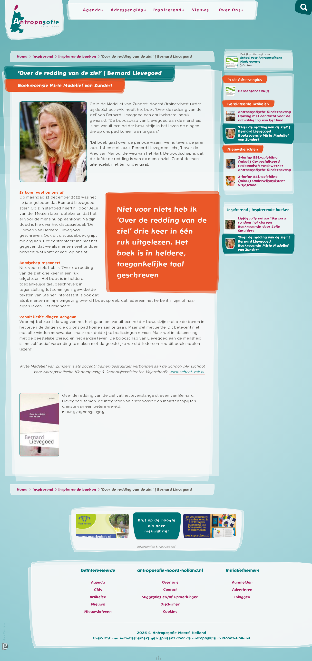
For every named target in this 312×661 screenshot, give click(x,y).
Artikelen (98, 597)
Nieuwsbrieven (98, 612)
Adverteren (242, 590)
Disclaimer (170, 604)
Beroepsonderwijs (247, 91)
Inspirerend (167, 10)
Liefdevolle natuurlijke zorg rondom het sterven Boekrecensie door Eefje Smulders (255, 224)
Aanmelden (242, 582)
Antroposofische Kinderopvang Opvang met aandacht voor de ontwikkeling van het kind (258, 116)
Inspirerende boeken (77, 56)
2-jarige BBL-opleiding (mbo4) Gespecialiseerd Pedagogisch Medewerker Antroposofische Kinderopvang (258, 163)
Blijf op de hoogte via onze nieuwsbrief (157, 525)
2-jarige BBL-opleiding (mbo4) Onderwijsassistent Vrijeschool (255, 181)
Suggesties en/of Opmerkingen (170, 597)
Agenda (92, 10)
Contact (170, 590)
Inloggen (242, 597)
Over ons (170, 582)
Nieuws (200, 10)
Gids (98, 590)
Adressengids (127, 10)
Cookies (170, 612)
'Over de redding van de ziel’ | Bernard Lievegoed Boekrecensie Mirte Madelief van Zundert (257, 133)
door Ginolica (5, 636)
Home (22, 56)
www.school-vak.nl (186, 372)
